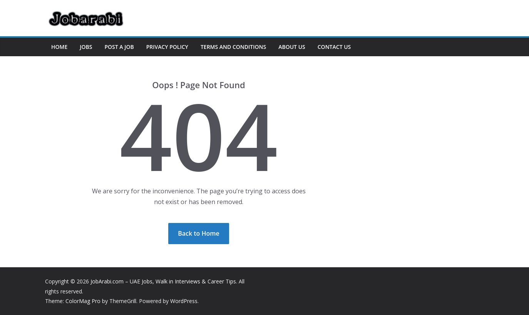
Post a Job (119, 46)
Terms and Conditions (233, 46)
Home (59, 46)
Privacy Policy (167, 46)
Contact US (334, 46)
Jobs (86, 46)
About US (291, 46)
